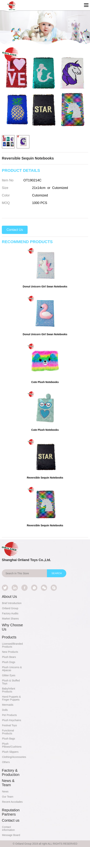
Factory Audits (10, 613)
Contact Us (14, 230)
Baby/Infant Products (8, 690)
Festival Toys (9, 725)
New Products (10, 651)
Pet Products (9, 715)
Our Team (7, 796)
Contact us (11, 820)
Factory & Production (11, 772)
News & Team (8, 783)
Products (9, 637)
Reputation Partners (11, 812)
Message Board (11, 835)
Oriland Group (10, 608)
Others (6, 762)
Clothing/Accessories (14, 756)
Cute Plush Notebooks (45, 382)
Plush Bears (9, 657)
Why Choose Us (12, 627)
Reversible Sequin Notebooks (45, 477)
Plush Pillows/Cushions (12, 745)
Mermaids (7, 704)
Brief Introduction (12, 603)
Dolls (5, 709)
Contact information (8, 828)
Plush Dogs (8, 662)
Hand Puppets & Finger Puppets (11, 698)
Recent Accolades (12, 801)
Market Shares (10, 618)
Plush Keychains (11, 720)
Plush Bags (8, 738)
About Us (9, 596)
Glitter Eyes (8, 675)
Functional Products (8, 732)
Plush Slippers (10, 751)
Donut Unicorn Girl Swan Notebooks (45, 286)
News (5, 791)
